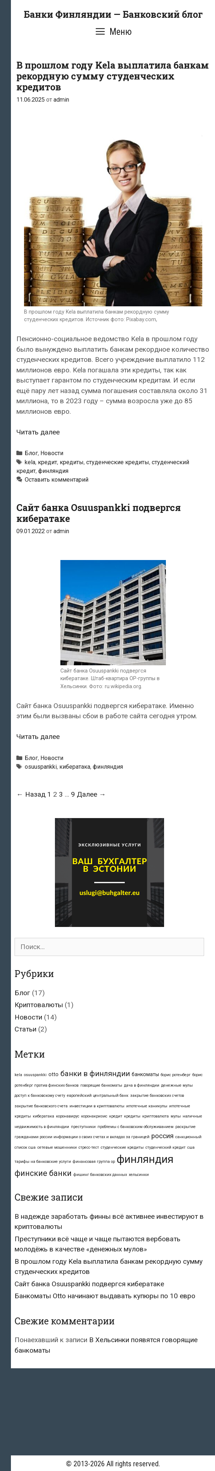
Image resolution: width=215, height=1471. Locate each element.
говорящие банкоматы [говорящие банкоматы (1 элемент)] (101, 1085)
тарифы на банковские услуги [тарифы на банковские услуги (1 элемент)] (43, 1161)
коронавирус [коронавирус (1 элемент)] (67, 1116)
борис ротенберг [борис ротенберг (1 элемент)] (176, 1074)
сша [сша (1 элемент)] (191, 1147)
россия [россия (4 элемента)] (162, 1136)
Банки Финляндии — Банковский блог (113, 14)
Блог (31, 453)
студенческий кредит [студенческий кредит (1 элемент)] (166, 1147)
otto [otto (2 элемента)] (53, 1074)
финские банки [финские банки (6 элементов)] (43, 1173)
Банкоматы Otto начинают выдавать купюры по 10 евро (105, 1296)
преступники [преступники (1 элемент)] (83, 1126)
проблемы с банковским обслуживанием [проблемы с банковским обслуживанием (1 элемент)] (135, 1126)
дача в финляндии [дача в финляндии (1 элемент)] (141, 1085)
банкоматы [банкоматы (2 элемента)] (145, 1074)
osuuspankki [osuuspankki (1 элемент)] (35, 1074)
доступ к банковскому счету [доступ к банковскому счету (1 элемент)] (40, 1095)
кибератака (74, 766)
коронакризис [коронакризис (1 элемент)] (94, 1116)
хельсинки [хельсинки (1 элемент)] (139, 1174)
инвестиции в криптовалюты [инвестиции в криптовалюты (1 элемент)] (96, 1106)
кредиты (72, 462)
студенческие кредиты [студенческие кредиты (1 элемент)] (122, 1147)
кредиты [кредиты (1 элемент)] (132, 1116)
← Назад (30, 794)
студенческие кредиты (117, 462)
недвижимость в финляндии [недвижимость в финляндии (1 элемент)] (42, 1126)
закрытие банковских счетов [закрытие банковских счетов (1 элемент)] (157, 1095)
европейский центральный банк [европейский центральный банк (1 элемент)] (97, 1095)
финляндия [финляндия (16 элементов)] (145, 1159)
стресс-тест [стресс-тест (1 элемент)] (89, 1147)
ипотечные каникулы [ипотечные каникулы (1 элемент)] (146, 1106)
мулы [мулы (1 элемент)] (176, 1116)
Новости (51, 453)
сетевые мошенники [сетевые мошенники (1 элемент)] (57, 1147)
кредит (47, 462)
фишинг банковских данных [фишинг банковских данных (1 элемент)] (100, 1174)
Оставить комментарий (56, 479)
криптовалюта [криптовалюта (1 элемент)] (155, 1116)
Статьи (25, 1029)
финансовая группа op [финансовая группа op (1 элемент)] (94, 1161)
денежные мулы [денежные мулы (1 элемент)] (177, 1085)
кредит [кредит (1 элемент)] (115, 1116)
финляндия (53, 470)
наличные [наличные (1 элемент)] (192, 1116)
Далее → (91, 794)
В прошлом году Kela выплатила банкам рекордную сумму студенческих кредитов (112, 76)
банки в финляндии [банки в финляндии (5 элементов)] (95, 1073)
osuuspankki (41, 766)
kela (30, 462)
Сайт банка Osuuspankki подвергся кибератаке (98, 513)
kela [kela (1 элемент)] (18, 1074)
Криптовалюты (39, 1005)
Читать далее (38, 432)
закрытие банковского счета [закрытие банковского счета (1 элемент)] (41, 1106)
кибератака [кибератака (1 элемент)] (43, 1116)
